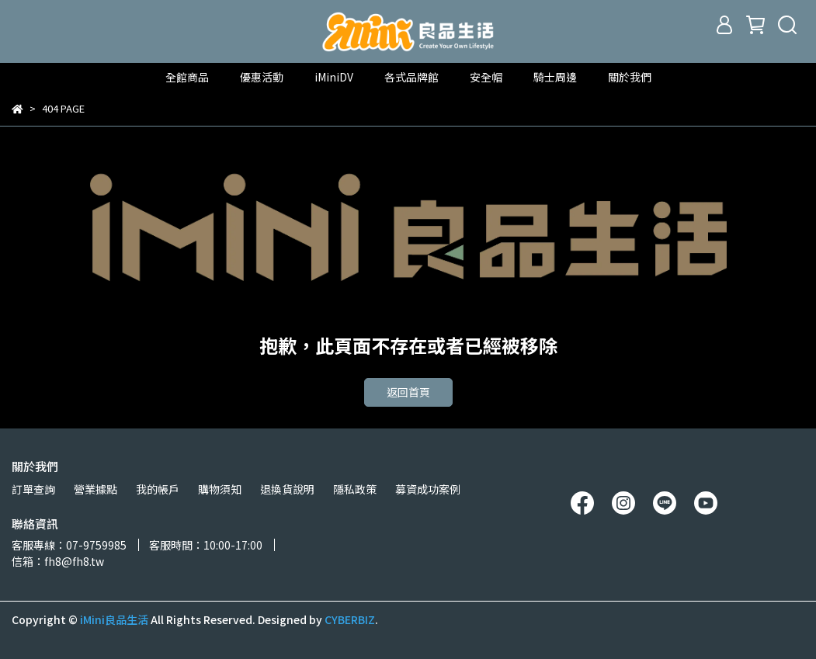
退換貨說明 (287, 489)
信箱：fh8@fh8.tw (58, 561)
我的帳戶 (157, 489)
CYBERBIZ (350, 619)
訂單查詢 (33, 489)
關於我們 (629, 77)
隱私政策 (355, 489)
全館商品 (187, 77)
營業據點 (95, 489)
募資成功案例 (427, 489)
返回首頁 (408, 392)
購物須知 (219, 489)
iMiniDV (333, 77)
